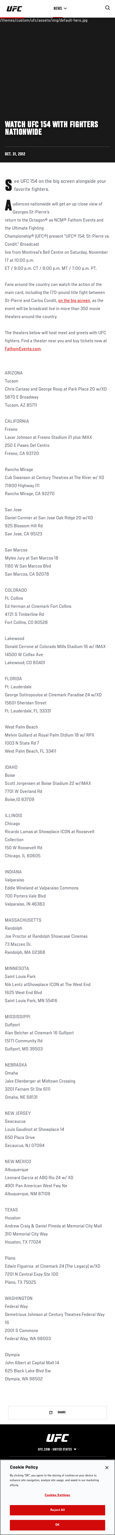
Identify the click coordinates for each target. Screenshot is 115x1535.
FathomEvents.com (23, 349)
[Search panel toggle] (107, 8)
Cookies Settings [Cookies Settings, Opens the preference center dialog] (57, 1495)
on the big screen (74, 300)
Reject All (57, 1510)
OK (57, 1525)
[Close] (106, 1467)
